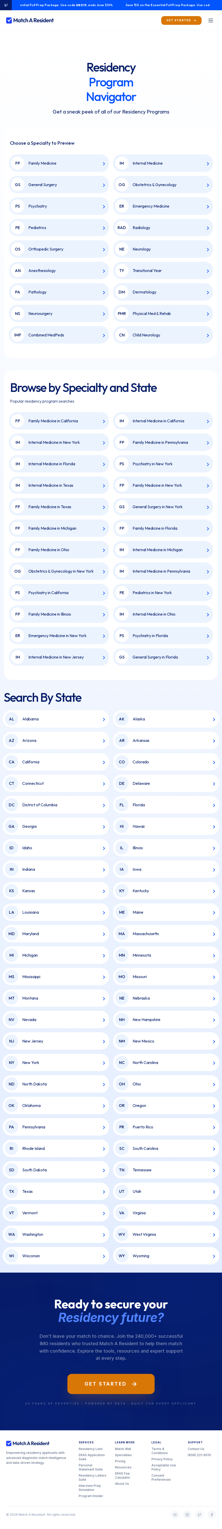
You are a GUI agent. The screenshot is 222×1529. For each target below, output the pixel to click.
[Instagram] (187, 1515)
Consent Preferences (161, 1477)
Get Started (111, 1384)
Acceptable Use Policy (163, 1467)
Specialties (123, 1455)
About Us (122, 1484)
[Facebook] (212, 1515)
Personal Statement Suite (91, 1467)
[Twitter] (199, 1515)
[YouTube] (175, 1515)
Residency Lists (91, 1449)
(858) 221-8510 (199, 1455)
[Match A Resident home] (30, 20)
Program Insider (91, 1496)
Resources (123, 1467)
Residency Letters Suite (93, 1477)
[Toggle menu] (211, 20)
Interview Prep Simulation (90, 1488)
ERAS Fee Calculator (122, 1475)
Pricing (120, 1461)
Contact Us (196, 1449)
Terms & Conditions (159, 1451)
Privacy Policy (162, 1459)
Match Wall (123, 1449)
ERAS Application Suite (92, 1457)
